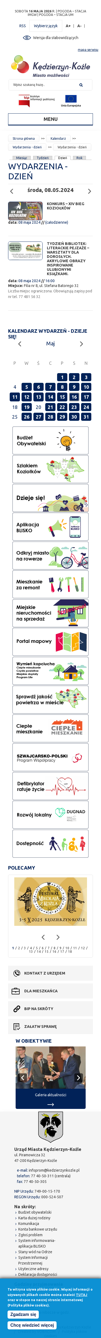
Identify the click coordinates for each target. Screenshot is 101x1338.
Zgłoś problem (30, 1235)
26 (26, 416)
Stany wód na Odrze (35, 1252)
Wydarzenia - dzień (27, 147)
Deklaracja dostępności (37, 1274)
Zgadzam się (23, 1314)
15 (62, 397)
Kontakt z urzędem (44, 973)
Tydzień (43, 158)
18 (70, 951)
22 (62, 407)
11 (15, 397)
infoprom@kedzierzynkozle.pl (54, 1170)
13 (38, 397)
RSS (22, 26)
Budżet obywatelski (34, 1212)
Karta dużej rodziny (34, 1218)
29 (62, 416)
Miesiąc (21, 158)
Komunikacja (28, 1223)
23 (74, 407)
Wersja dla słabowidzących (55, 38)
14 (50, 397)
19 (26, 407)
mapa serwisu (88, 49)
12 (26, 397)
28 (50, 416)
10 (86, 387)
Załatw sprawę (40, 1026)
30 (74, 416)
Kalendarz (58, 138)
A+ (68, 26)
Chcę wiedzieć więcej (32, 1325)
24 (86, 407)
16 (74, 397)
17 (86, 397)
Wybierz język (46, 26)
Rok (79, 158)
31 (86, 416)
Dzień (62, 158)
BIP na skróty (38, 1009)
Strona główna (24, 138)
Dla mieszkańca (41, 991)
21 (50, 407)
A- (79, 26)
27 (38, 416)
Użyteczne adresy (33, 1269)
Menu (51, 119)
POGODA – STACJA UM (56, 14)
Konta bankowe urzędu (37, 1229)
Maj (50, 343)
